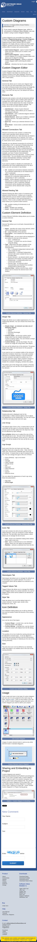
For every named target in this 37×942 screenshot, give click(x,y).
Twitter (4, 931)
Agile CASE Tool (23, 888)
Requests (16, 11)
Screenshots (5, 878)
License (4, 882)
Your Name (6, 816)
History (4, 881)
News (3, 11)
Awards (4, 879)
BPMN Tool (22, 893)
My (31, 11)
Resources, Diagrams (8, 914)
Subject (5, 824)
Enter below (13, 852)
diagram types (10, 699)
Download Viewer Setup (25, 881)
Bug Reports (5, 926)
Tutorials (6, 25)
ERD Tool (22, 894)
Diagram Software (24, 896)
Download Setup (23, 876)
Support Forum (6, 924)
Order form (5, 905)
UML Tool (22, 890)
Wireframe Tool (23, 897)
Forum (22, 11)
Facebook (5, 930)
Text (3, 831)
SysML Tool (22, 891)
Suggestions (5, 927)
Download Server (24, 879)
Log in (33, 1)
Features (4, 883)
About (34, 14)
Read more (23, 939)
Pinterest (4, 933)
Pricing (4, 885)
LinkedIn (4, 934)
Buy (35, 11)
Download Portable (24, 878)
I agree (30, 939)
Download (10, 11)
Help (27, 11)
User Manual (5, 911)
